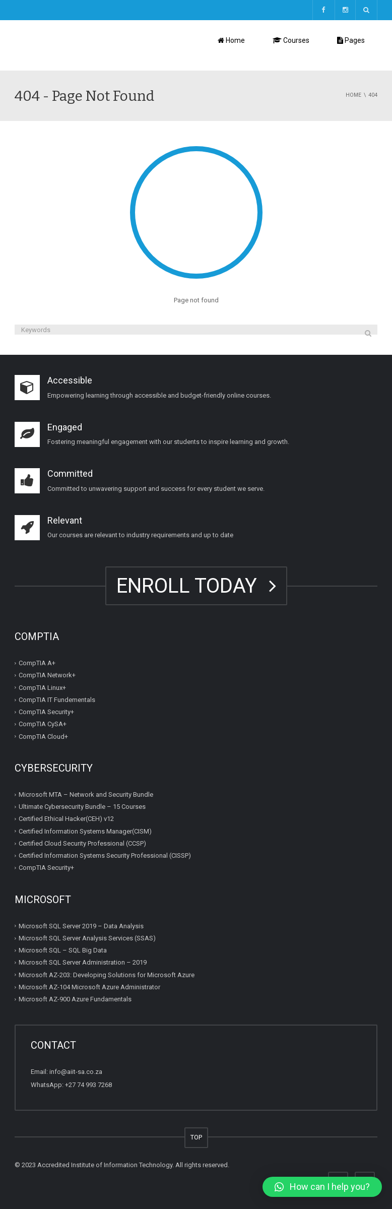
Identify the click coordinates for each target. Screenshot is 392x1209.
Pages (351, 40)
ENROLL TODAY (196, 586)
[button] (322, 1187)
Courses (291, 40)
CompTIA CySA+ (43, 724)
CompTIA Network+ (47, 675)
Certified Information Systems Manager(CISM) (85, 831)
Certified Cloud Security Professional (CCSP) (82, 843)
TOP (196, 1137)
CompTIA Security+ (46, 712)
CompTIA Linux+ (42, 687)
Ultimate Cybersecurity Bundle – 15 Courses (82, 806)
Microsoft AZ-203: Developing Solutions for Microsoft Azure (106, 975)
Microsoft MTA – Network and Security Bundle (86, 794)
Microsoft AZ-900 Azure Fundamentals (75, 999)
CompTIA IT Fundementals (57, 700)
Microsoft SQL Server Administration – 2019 (83, 962)
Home (231, 40)
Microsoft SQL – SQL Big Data (63, 950)
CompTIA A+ (37, 663)
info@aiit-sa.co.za (75, 1071)
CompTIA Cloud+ (43, 736)
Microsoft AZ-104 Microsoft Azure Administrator (89, 987)
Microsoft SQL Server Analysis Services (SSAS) (87, 938)
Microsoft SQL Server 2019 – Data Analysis (81, 926)
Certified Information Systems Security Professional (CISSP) (105, 855)
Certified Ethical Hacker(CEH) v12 (66, 818)
